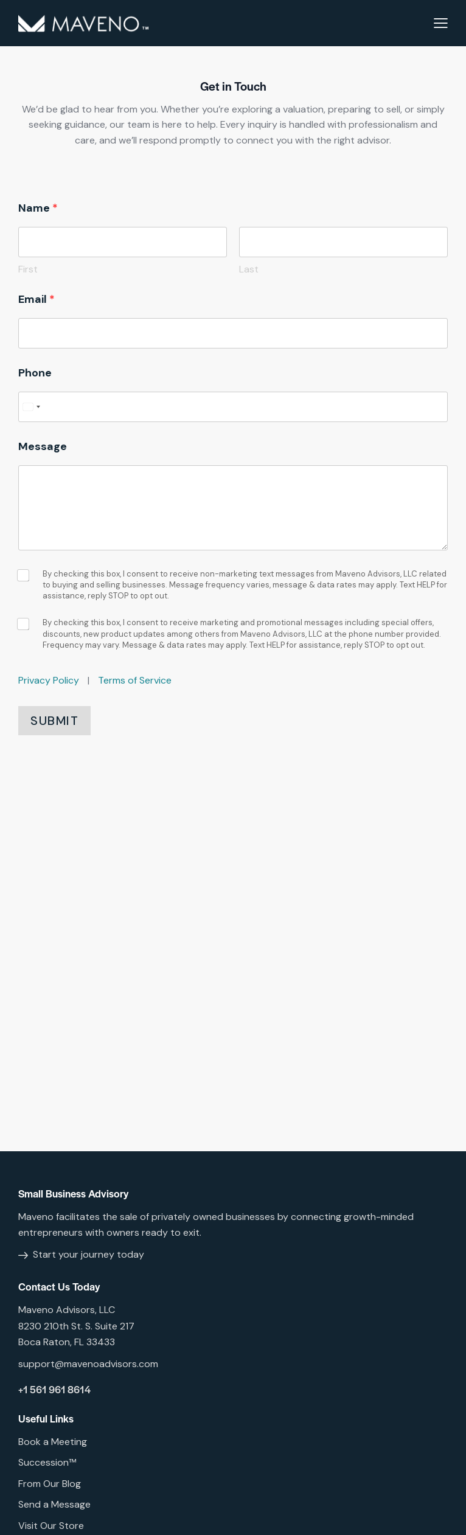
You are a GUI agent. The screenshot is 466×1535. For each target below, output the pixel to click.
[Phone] (233, 407)
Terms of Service (135, 680)
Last (249, 269)
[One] (233, 971)
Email (36, 299)
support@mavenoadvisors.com (88, 1363)
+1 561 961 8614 (54, 1389)
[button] (441, 22)
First (28, 269)
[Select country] (31, 407)
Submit (54, 721)
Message (42, 446)
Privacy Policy (48, 680)
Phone (35, 373)
